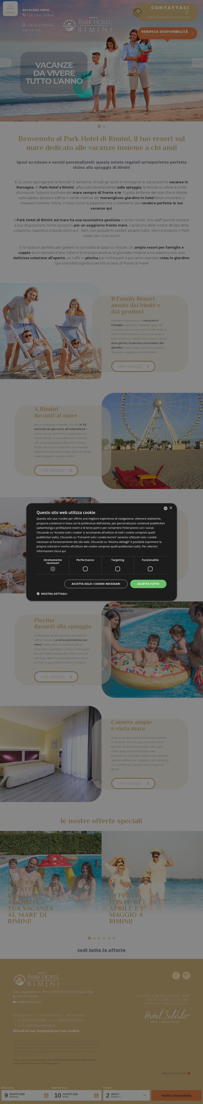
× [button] (170, 508)
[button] (52, 593)
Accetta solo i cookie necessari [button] (96, 584)
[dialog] (101, 552)
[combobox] (165, 508)
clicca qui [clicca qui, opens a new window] (60, 551)
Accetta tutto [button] (148, 584)
